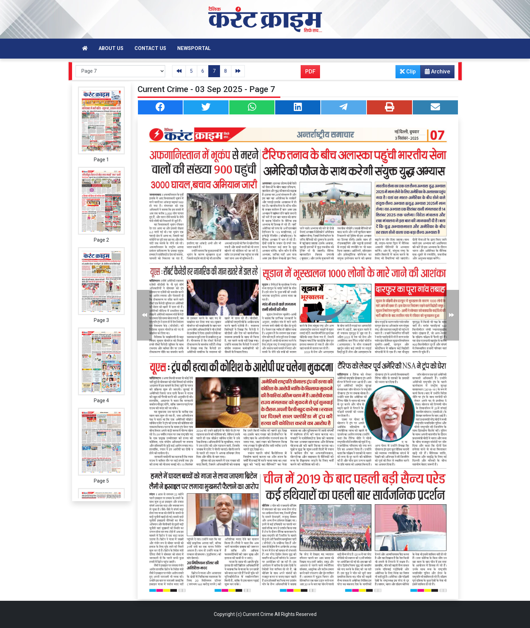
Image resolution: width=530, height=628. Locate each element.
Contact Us (150, 48)
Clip (408, 71)
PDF (310, 71)
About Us (111, 48)
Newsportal (194, 48)
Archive (435, 73)
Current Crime (258, 614)
